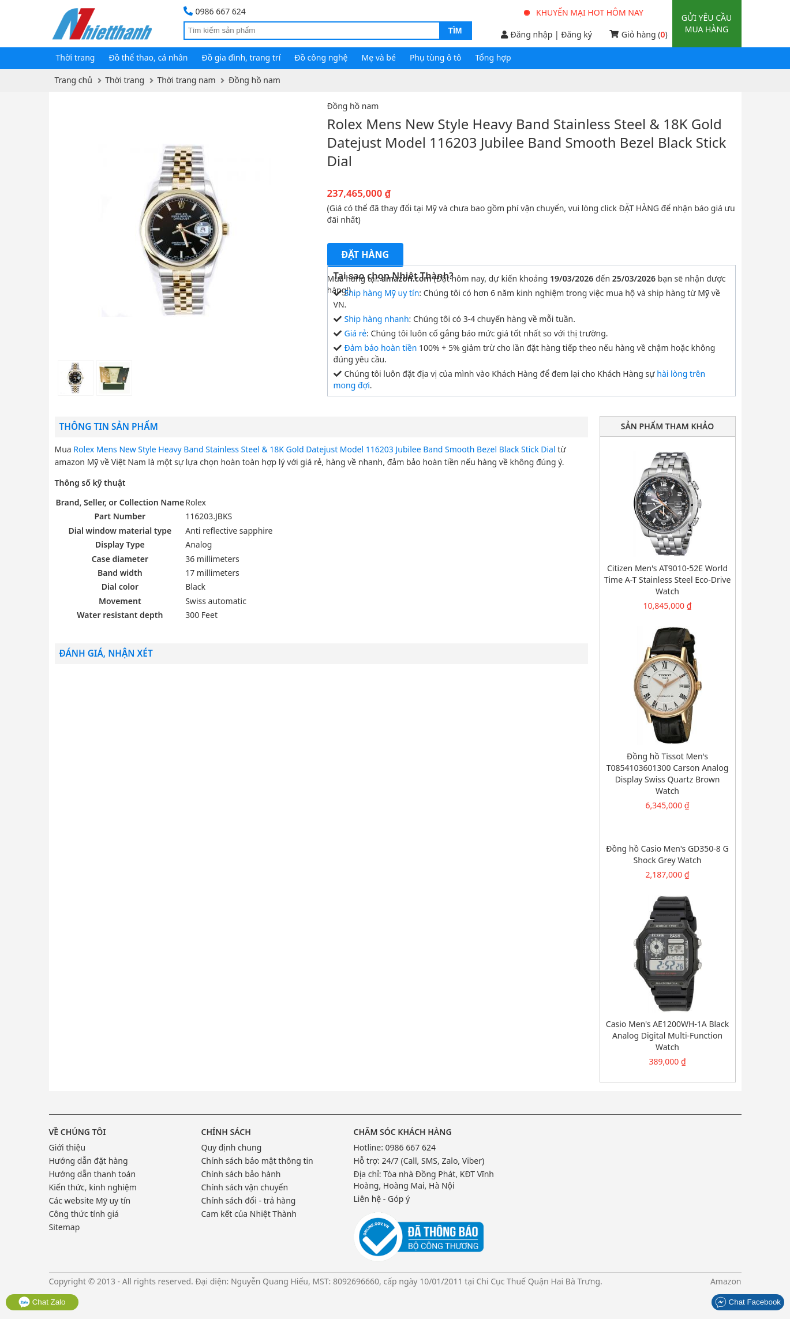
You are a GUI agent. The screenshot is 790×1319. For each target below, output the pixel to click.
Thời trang (75, 57)
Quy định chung (231, 1147)
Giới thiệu (67, 1147)
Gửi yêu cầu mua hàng (707, 23)
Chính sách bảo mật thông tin (257, 1160)
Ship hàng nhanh (377, 318)
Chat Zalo (42, 1302)
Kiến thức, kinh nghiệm (93, 1187)
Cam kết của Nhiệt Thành (249, 1213)
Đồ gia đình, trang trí (241, 57)
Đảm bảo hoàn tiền (381, 347)
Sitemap (64, 1226)
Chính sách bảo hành (241, 1173)
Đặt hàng (366, 254)
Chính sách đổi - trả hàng (248, 1200)
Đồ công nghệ (320, 57)
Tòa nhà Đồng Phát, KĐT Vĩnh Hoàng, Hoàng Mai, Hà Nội (424, 1179)
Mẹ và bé (379, 57)
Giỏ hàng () (638, 34)
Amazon (726, 1281)
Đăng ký (576, 34)
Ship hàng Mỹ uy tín (382, 292)
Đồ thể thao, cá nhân (148, 57)
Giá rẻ (356, 333)
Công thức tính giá (84, 1213)
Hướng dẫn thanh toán (92, 1173)
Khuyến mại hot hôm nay (584, 12)
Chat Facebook (748, 1302)
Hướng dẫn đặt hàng (88, 1160)
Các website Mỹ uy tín (90, 1200)
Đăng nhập (527, 34)
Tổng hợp (493, 57)
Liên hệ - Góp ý (382, 1198)
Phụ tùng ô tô (436, 57)
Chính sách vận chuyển (245, 1187)
